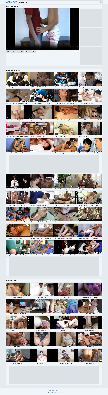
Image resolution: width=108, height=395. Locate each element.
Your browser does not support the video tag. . (42, 29)
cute (22, 52)
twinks (17, 52)
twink (12, 52)
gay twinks (28, 52)
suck (34, 52)
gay (8, 52)
